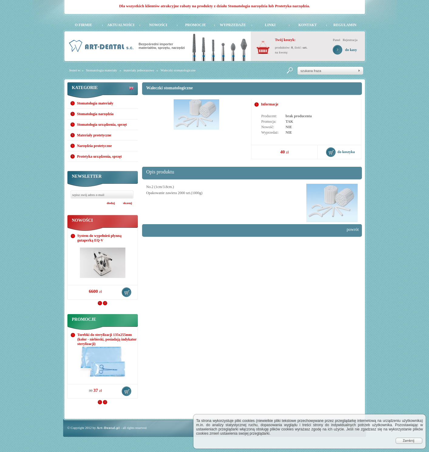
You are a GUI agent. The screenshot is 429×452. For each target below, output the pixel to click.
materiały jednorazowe (139, 70)
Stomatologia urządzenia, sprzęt (102, 124)
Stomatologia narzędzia (95, 114)
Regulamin (344, 25)
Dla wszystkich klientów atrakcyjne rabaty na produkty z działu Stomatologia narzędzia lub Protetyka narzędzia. (214, 6)
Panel (336, 40)
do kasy (351, 50)
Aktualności (120, 25)
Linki (270, 25)
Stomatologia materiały (101, 70)
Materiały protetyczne (94, 135)
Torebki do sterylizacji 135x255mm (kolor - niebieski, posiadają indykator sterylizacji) (107, 339)
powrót (353, 229)
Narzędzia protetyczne (94, 146)
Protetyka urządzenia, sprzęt (99, 156)
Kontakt (307, 25)
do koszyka (126, 292)
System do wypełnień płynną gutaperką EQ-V (99, 238)
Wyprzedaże (233, 25)
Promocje (195, 25)
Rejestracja (350, 40)
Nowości (158, 25)
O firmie (83, 25)
